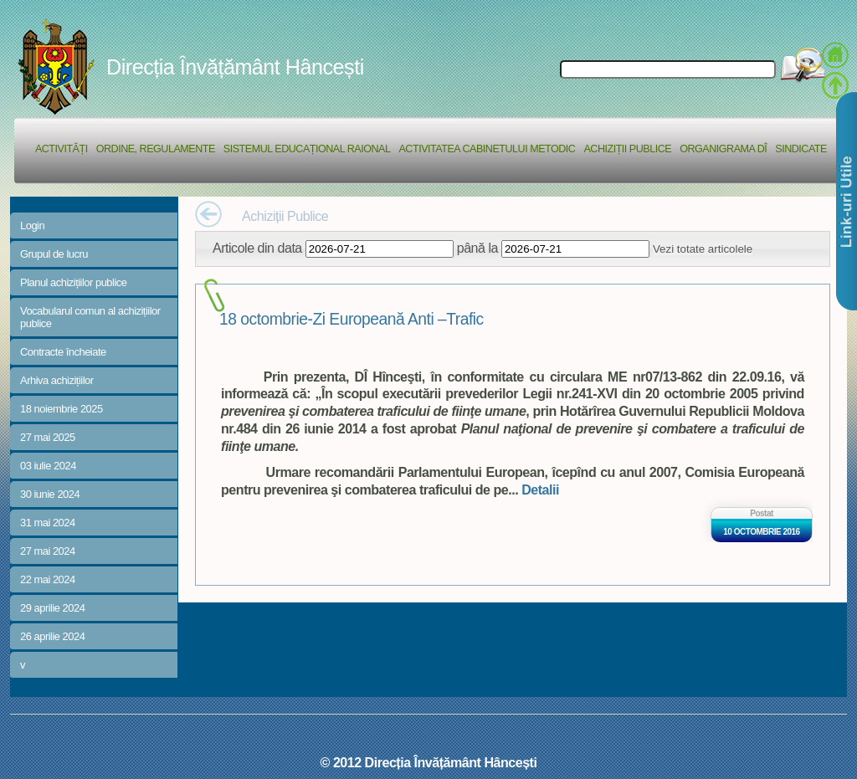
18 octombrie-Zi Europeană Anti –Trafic (351, 319)
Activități (61, 149)
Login (32, 225)
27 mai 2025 (47, 437)
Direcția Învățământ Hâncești (235, 67)
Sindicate (801, 149)
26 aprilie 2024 (52, 636)
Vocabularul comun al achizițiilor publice (90, 317)
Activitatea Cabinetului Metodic (486, 149)
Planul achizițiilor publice (73, 282)
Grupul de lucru (54, 254)
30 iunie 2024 (50, 494)
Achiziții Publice (627, 149)
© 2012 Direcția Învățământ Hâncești (429, 762)
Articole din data (257, 247)
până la (477, 247)
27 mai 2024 (47, 551)
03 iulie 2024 (48, 465)
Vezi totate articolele (702, 249)
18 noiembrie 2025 (61, 408)
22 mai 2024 (47, 579)
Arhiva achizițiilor (57, 380)
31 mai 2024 (47, 522)
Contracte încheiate (63, 352)
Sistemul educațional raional (307, 149)
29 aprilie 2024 (52, 608)
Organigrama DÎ (723, 149)
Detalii (540, 489)
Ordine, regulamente (155, 149)
